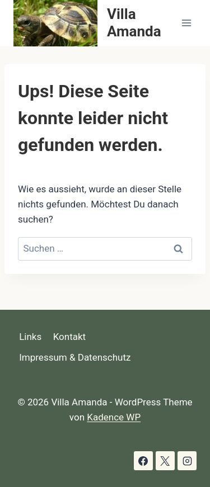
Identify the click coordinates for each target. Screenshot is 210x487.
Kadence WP (114, 417)
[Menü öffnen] (186, 23)
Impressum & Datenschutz (74, 357)
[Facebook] (143, 460)
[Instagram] (187, 460)
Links (30, 336)
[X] (165, 460)
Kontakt (69, 336)
